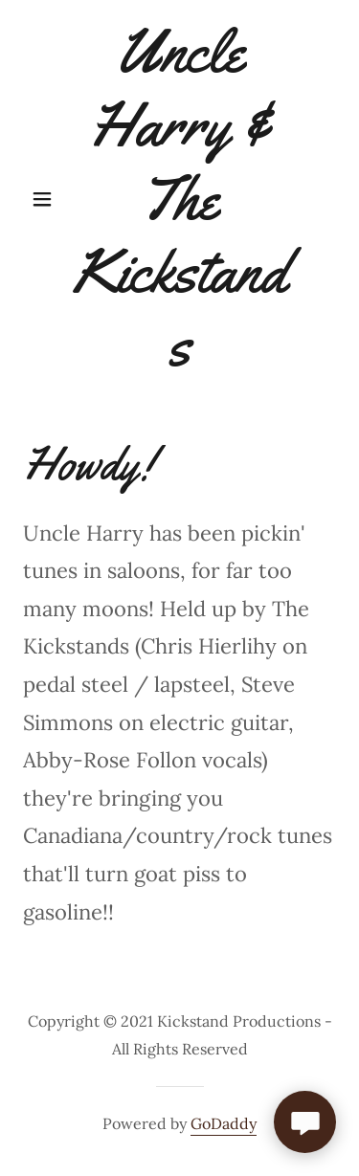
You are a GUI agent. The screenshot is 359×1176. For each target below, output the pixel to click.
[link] (179, 199)
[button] (46, 199)
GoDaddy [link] (224, 1123)
